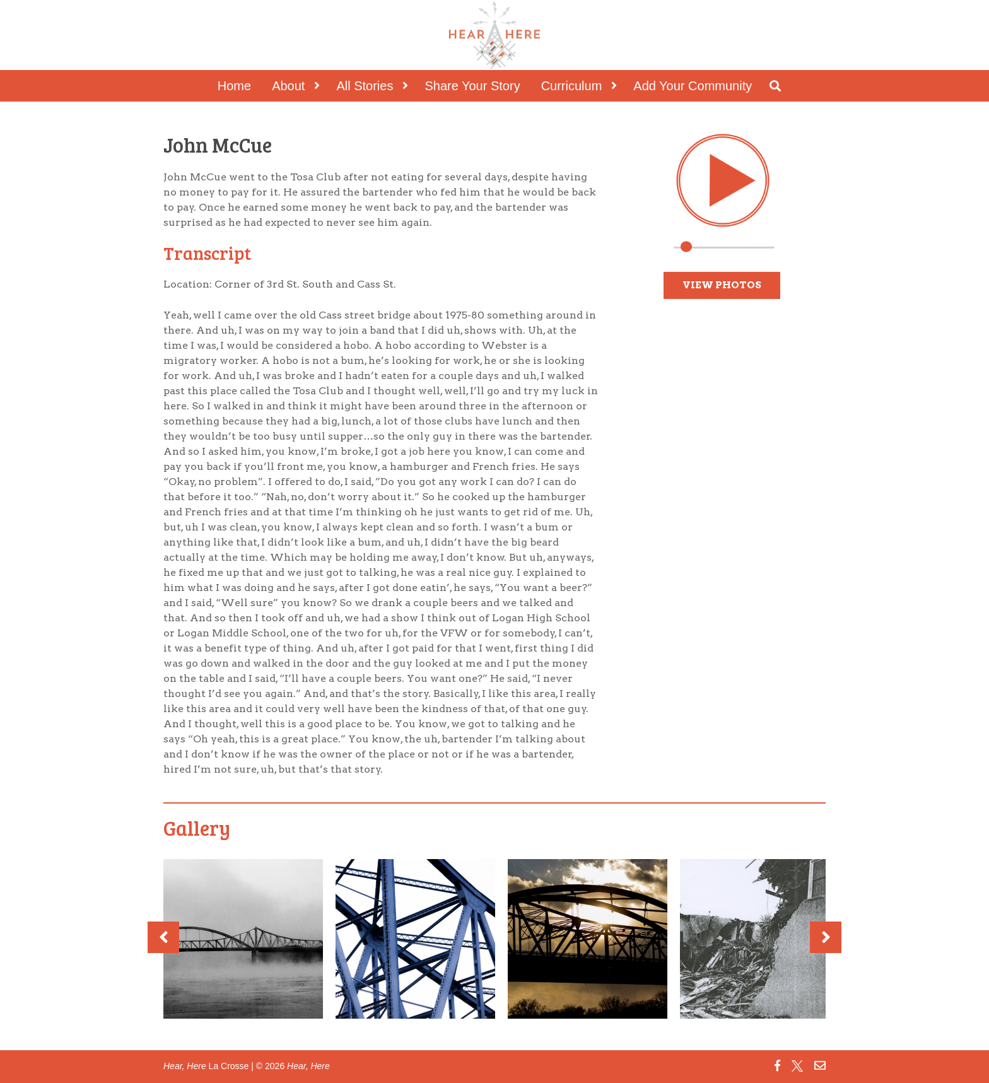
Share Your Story (472, 86)
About (288, 86)
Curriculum (571, 86)
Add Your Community (692, 86)
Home (234, 86)
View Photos (721, 285)
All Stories (364, 86)
